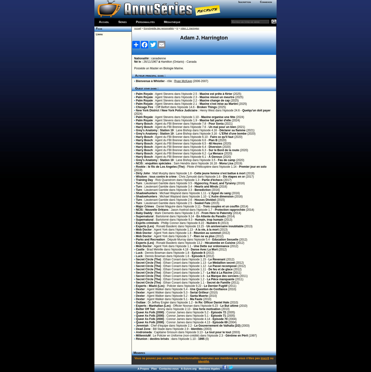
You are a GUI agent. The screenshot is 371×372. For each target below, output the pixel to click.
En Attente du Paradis (211, 216)
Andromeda (144, 332)
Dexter (140, 289)
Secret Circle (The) (148, 259)
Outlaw (141, 302)
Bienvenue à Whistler (150, 81)
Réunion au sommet (207, 233)
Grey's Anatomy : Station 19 (155, 130)
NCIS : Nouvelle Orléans (152, 209)
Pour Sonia (216, 123)
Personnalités (145, 22)
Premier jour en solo (252, 166)
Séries (122, 22)
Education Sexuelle (225, 239)
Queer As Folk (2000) (150, 312)
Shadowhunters (146, 193)
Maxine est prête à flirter (216, 94)
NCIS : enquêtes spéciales (153, 163)
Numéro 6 (213, 223)
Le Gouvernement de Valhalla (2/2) (217, 325)
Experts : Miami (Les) (150, 286)
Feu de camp (226, 160)
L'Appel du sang (220, 193)
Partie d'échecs (212, 180)
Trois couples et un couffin (221, 206)
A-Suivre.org (188, 368)
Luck (139, 252)
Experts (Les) (145, 226)
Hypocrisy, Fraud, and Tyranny (215, 183)
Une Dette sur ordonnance (211, 246)
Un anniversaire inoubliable (224, 226)
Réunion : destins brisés (152, 339)
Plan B (213, 140)
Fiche (98, 28)
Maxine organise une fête (218, 117)
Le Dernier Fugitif (215, 286)
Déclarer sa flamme (232, 130)
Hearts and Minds (206, 186)
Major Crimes (145, 206)
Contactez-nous (169, 368)
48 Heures (215, 143)
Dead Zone (143, 329)
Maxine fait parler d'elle (215, 120)
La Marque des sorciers (222, 276)
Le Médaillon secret (221, 262)
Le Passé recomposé (222, 266)
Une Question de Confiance (208, 289)
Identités (197, 329)
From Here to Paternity (217, 213)
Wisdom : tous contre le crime (156, 176)
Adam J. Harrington (190, 28)
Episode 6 (198, 256)
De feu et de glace (220, 269)
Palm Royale (144, 94)
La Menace (216, 153)
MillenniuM (143, 335)
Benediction (202, 190)
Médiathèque (172, 22)
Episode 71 (218, 315)
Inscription (244, 1)
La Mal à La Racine (219, 272)
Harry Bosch (144, 123)
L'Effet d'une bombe (232, 133)
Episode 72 (218, 312)
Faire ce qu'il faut (221, 137)
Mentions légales (209, 368)
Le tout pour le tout (218, 332)
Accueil (104, 22)
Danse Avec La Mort (204, 249)
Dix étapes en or (234, 176)
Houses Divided (205, 199)
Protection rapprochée (230, 209)
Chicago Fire (144, 107)
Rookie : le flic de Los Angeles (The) (160, 166)
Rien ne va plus (204, 236)
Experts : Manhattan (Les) (153, 305)
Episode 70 (220, 319)
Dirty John (143, 173)
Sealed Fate (202, 203)
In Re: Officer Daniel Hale (212, 302)
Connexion (266, 1)
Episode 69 (220, 322)
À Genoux (215, 156)
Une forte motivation (207, 309)
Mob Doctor (144, 229)
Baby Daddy (144, 213)
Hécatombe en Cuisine (220, 243)
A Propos (143, 368)
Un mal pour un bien (222, 127)
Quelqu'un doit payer (256, 110)
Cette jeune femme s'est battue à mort (219, 173)
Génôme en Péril (236, 335)
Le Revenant (216, 259)
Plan (154, 368)
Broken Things (207, 107)
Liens (98, 34)
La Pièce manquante (220, 279)
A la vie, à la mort (207, 229)
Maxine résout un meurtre (217, 97)
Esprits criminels (147, 223)
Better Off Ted (145, 309)
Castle (140, 249)
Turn (139, 183)
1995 (201, 339)
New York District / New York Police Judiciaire (167, 110)
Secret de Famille (218, 282)
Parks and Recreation (150, 239)
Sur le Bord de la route (224, 150)
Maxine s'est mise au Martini (219, 103)
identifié (203, 361)
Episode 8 (198, 252)
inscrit (265, 358)
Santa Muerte (199, 296)
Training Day (144, 180)
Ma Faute (196, 299)
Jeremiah (142, 325)
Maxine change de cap (215, 100)
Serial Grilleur (199, 292)
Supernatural (145, 216)
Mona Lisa (226, 163)
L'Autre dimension (221, 196)
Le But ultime (229, 305)
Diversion (215, 147)
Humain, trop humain (209, 219)
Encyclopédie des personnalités (159, 28)
